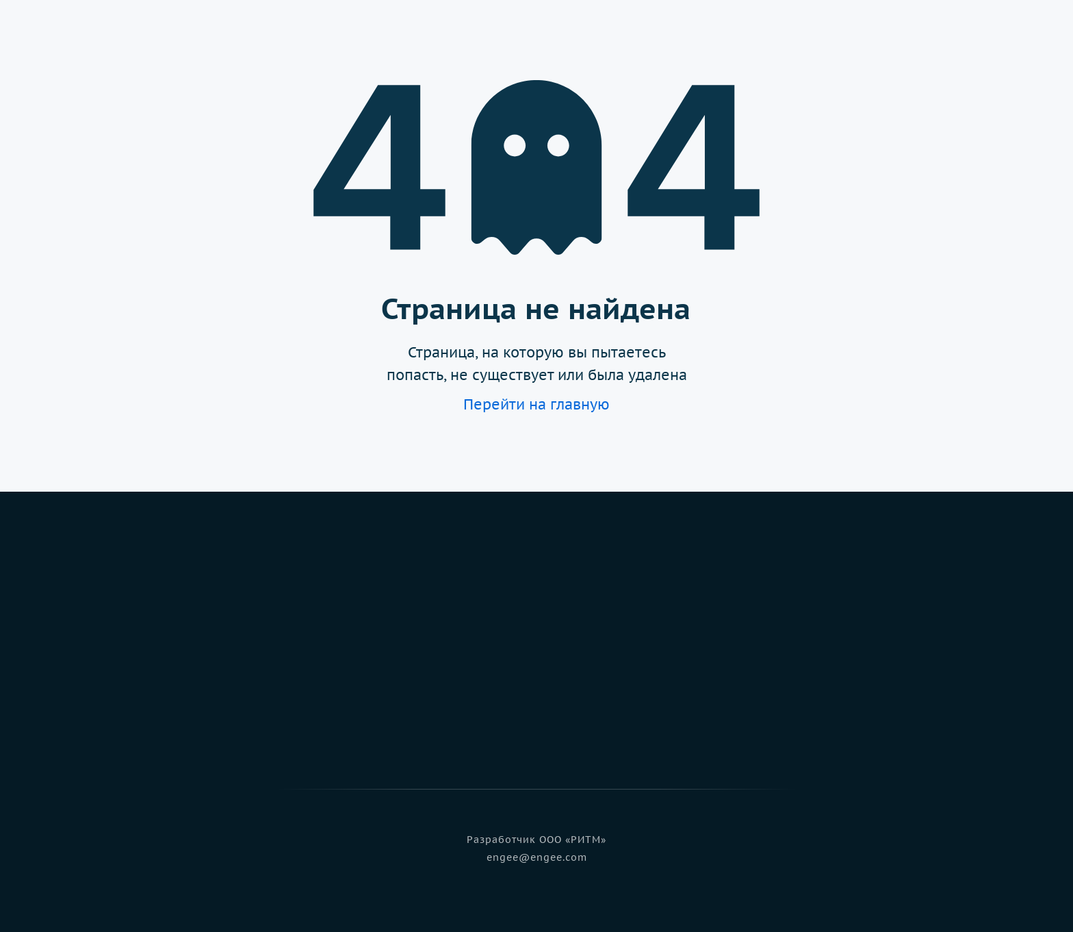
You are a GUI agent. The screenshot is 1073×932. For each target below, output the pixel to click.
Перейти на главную (536, 404)
